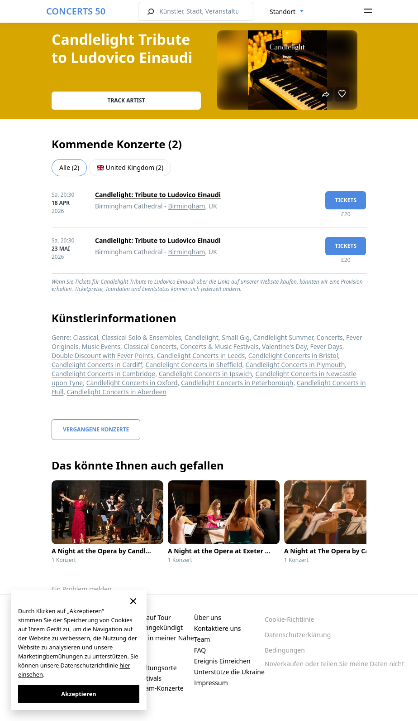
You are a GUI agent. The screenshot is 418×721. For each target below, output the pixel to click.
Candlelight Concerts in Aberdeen (116, 391)
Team (202, 639)
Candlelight (201, 337)
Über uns (207, 617)
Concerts (330, 337)
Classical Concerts (150, 346)
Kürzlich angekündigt (151, 627)
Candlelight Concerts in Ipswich (205, 373)
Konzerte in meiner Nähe (157, 638)
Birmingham (186, 206)
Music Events (101, 346)
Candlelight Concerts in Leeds (201, 355)
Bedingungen (285, 650)
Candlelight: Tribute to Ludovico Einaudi (158, 194)
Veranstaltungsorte (148, 667)
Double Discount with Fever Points (102, 355)
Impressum (211, 682)
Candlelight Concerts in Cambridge (103, 373)
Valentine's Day (284, 346)
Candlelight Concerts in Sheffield (194, 364)
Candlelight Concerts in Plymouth (295, 364)
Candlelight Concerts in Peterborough (237, 382)
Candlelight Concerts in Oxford (132, 382)
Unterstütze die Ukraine (229, 672)
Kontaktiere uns (217, 628)
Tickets (345, 200)
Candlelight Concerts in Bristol (293, 355)
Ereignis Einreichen (222, 661)
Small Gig (236, 337)
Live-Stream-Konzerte (152, 688)
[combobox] (286, 12)
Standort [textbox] (282, 11)
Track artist (126, 100)
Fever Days (326, 346)
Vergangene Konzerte (96, 429)
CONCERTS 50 (75, 11)
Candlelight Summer (283, 337)
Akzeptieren (78, 694)
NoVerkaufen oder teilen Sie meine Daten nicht (334, 663)
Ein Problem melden (82, 589)
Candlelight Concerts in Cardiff (97, 364)
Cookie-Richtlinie (289, 619)
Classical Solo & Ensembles (141, 337)
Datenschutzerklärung (298, 634)
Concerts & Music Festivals (219, 346)
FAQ (200, 650)
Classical (86, 337)
